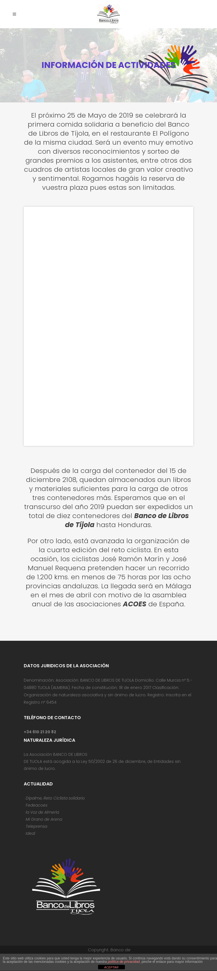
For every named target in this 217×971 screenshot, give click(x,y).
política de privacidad (124, 962)
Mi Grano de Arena (44, 819)
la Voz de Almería (42, 812)
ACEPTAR (111, 967)
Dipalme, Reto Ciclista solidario (55, 798)
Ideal (30, 833)
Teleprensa (36, 826)
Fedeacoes (36, 805)
